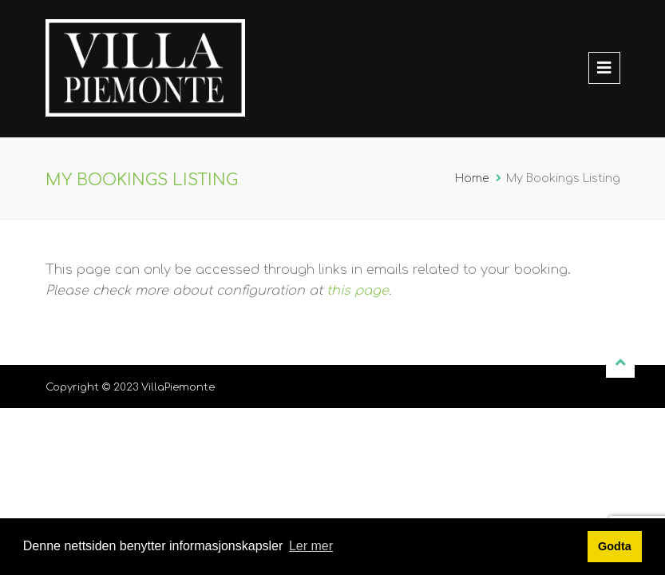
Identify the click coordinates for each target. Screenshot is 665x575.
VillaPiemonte (178, 387)
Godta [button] (614, 546)
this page (358, 291)
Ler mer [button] (311, 546)
